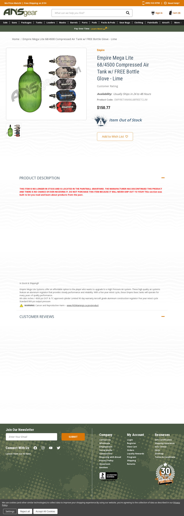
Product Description (39, 177)
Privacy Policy (106, 460)
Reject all (25, 511)
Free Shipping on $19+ (35, 3)
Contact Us (105, 439)
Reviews (103, 467)
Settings (10, 511)
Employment (105, 446)
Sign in (159, 13)
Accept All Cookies (45, 511)
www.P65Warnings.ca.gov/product (83, 305)
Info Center (161, 446)
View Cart (132, 446)
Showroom (104, 464)
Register (131, 443)
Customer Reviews (36, 316)
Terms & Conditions (165, 457)
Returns (131, 464)
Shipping (131, 460)
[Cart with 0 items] (176, 12)
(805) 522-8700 (152, 3)
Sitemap (159, 453)
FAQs (157, 450)
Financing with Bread (110, 457)
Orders (130, 450)
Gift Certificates (163, 439)
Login (130, 439)
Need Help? (174, 3)
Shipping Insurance (165, 443)
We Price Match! (12, 3)
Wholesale (104, 443)
